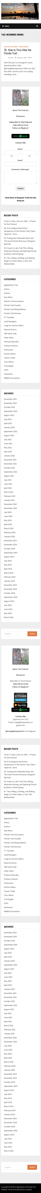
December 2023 (10, 399)
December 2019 (10, 540)
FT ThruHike (9, 317)
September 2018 (10, 597)
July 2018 (8, 605)
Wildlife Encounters (12, 378)
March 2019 (8, 573)
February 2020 (9, 532)
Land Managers (10, 321)
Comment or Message (20, 169)
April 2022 (8, 451)
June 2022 (8, 443)
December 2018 (10, 585)
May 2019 (8, 565)
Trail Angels (8, 366)
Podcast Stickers (11, 345)
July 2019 (8, 560)
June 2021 (8, 484)
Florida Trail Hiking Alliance (15, 309)
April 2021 (8, 488)
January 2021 (9, 500)
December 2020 (10, 504)
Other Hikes (9, 337)
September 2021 (10, 472)
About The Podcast (20, 110)
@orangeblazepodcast (15, 731)
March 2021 (8, 492)
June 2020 (8, 516)
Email (20, 160)
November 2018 (10, 589)
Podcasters (8, 349)
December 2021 (10, 459)
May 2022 (8, 447)
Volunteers (8, 374)
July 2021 (8, 480)
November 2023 (10, 403)
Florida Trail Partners (12, 313)
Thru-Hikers (23, 47)
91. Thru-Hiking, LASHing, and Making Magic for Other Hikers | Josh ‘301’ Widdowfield (19, 261)
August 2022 (9, 435)
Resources (20, 116)
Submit (20, 188)
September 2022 (10, 431)
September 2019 (10, 552)
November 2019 (10, 544)
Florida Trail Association (14, 301)
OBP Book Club (10, 333)
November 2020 (10, 508)
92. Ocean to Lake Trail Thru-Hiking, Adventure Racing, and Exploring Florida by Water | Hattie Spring (20, 251)
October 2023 (9, 407)
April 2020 (8, 524)
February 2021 (9, 496)
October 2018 (9, 593)
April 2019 (8, 569)
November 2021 (10, 463)
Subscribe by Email (20, 125)
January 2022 (9, 455)
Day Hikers (8, 297)
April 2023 (8, 423)
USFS (6, 370)
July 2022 (8, 439)
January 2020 (9, 536)
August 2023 (9, 415)
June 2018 (8, 609)
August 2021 (9, 476)
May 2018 (8, 613)
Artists (6, 289)
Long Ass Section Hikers (14, 325)
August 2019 (9, 556)
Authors (7, 293)
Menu (5, 26)
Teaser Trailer (9, 358)
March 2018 (8, 617)
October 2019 (9, 548)
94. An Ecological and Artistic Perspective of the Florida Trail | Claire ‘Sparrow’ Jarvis (19, 231)
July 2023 (8, 419)
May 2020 (8, 520)
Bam (30, 1189)
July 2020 (8, 512)
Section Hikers (10, 353)
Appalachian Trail (11, 285)
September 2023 (10, 411)
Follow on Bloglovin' (20, 128)
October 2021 (9, 468)
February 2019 (9, 577)
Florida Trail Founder (12, 305)
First (11, 156)
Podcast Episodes (11, 47)
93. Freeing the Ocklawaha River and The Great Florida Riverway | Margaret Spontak (19, 241)
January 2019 (9, 581)
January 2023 (9, 427)
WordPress (21, 1189)
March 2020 (8, 528)
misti (11, 58)
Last (29, 156)
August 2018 (9, 601)
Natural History (10, 329)
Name (20, 149)
